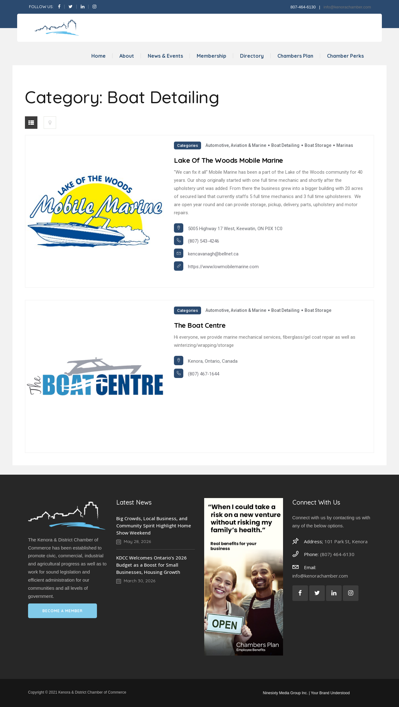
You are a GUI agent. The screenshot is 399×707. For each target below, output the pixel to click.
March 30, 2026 (135, 581)
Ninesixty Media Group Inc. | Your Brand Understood (306, 693)
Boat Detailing (285, 145)
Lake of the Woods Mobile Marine (228, 160)
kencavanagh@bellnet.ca (213, 254)
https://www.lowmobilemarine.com (223, 266)
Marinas (344, 145)
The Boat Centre (200, 325)
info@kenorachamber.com (347, 7)
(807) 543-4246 (203, 241)
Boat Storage (318, 145)
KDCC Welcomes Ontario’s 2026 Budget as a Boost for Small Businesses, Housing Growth (151, 564)
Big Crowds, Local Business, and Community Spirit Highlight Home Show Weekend (153, 525)
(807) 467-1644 (203, 374)
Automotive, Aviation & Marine (235, 145)
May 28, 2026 (133, 541)
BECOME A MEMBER (62, 610)
